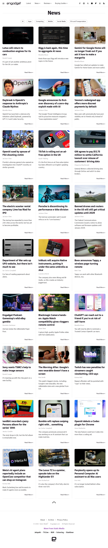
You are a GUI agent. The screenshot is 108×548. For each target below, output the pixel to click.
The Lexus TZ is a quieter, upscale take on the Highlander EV (51, 473)
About (42, 520)
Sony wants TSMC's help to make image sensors (17, 369)
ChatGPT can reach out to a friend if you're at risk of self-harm (89, 318)
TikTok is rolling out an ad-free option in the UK (52, 153)
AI (22, 21)
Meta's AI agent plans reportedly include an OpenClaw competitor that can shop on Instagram (17, 475)
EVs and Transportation (78, 21)
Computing (39, 21)
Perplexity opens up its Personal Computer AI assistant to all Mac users (88, 473)
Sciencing (60, 532)
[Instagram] (83, 3)
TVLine (46, 532)
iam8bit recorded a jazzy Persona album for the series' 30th (15, 424)
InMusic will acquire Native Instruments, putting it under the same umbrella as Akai (53, 265)
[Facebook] (79, 3)
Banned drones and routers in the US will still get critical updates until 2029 (90, 209)
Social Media (61, 21)
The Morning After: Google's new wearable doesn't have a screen (53, 370)
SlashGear (70, 532)
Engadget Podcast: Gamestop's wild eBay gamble (14, 318)
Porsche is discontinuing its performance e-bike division (53, 208)
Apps (29, 21)
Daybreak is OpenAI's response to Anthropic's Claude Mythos (15, 103)
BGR (52, 532)
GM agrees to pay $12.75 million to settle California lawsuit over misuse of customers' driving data (89, 156)
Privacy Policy (62, 520)
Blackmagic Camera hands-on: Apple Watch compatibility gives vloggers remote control (53, 320)
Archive (51, 520)
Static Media (43, 524)
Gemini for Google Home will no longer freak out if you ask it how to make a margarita (90, 53)
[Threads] (99, 3)
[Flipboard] (95, 3)
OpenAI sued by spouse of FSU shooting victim (16, 153)
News (37, 3)
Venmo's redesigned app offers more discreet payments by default (87, 103)
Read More (28, 72)
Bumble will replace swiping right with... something (53, 423)
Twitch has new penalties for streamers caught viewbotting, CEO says (90, 370)
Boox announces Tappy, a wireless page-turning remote (88, 263)
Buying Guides (60, 3)
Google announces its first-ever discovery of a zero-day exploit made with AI (53, 103)
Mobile (50, 21)
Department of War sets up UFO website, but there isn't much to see (17, 263)
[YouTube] (91, 3)
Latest (28, 3)
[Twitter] (87, 3)
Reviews (47, 3)
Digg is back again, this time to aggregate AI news (53, 49)
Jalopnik (37, 532)
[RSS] (103, 3)
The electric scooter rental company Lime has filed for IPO (17, 209)
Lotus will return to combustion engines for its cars (17, 51)
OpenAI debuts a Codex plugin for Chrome (87, 423)
